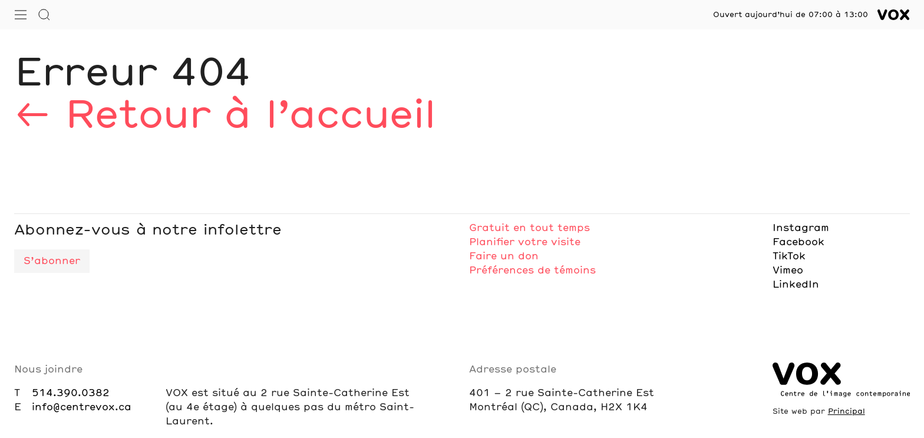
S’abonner (52, 261)
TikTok (789, 256)
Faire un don (504, 256)
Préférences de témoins (532, 270)
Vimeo (788, 270)
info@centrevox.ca (81, 407)
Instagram (801, 228)
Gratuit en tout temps (529, 228)
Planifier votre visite (524, 242)
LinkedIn (796, 284)
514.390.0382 (71, 393)
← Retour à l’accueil (224, 117)
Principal (846, 411)
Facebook (798, 242)
